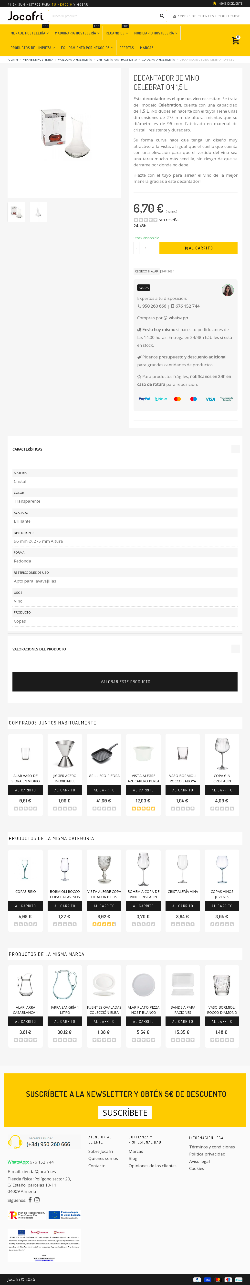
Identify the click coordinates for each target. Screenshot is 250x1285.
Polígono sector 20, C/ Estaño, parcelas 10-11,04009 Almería (39, 1185)
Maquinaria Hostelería (77, 30)
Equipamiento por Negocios (85, 47)
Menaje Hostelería (29, 30)
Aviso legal (199, 1161)
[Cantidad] (145, 248)
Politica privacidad (207, 1154)
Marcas (147, 47)
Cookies (196, 1168)
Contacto (96, 1165)
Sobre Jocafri (100, 1151)
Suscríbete (125, 1112)
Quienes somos (103, 1158)
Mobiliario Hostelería (154, 33)
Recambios (117, 30)
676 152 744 (42, 1162)
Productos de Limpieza (31, 47)
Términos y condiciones (212, 1147)
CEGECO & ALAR (146, 271)
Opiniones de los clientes (153, 1165)
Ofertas (126, 47)
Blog (133, 1158)
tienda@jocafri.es (39, 1171)
